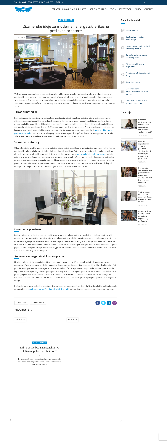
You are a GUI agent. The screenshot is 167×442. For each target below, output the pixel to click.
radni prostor (38, 306)
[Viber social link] (114, 306)
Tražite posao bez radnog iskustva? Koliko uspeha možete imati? (39, 352)
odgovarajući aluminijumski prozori (91, 157)
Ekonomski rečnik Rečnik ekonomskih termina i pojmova (137, 95)
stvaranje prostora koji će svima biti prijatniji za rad (47, 292)
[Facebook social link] (144, 2)
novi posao (22, 306)
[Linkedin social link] (147, 2)
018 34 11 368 (47, 2)
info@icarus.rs (60, 2)
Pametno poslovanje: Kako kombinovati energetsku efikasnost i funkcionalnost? (145, 129)
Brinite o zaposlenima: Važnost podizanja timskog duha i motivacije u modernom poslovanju (144, 153)
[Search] (152, 2)
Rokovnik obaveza (133, 85)
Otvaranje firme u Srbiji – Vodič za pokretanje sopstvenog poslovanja (145, 219)
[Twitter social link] (103, 306)
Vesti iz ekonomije (65, 23)
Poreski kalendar (132, 33)
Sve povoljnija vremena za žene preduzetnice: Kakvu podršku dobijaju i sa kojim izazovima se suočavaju (145, 178)
